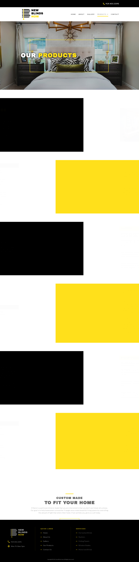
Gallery (91, 14)
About (82, 14)
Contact (115, 14)
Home (73, 14)
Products (102, 14)
